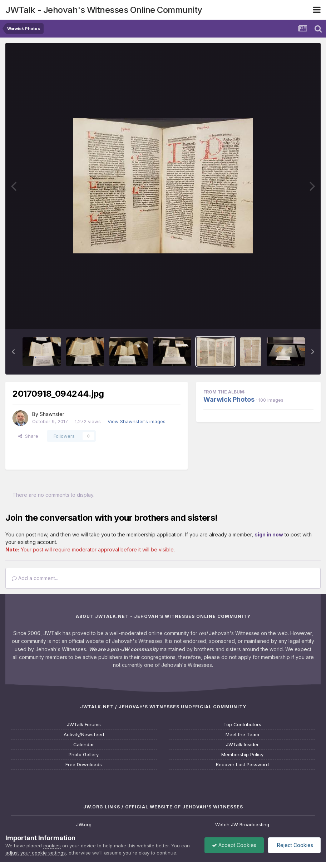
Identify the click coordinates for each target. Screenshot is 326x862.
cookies (52, 845)
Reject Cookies (294, 845)
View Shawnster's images (137, 421)
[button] (13, 352)
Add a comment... (35, 578)
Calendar (83, 744)
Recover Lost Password (242, 764)
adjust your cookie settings (35, 853)
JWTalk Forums (84, 724)
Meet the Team (242, 734)
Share (28, 436)
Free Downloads (83, 764)
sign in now (269, 534)
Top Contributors (242, 724)
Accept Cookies (234, 845)
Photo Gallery (84, 754)
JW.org (84, 824)
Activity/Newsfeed (84, 734)
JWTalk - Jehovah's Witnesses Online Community (103, 10)
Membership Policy (242, 754)
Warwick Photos (229, 399)
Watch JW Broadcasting (242, 824)
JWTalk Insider (242, 744)
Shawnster (52, 414)
